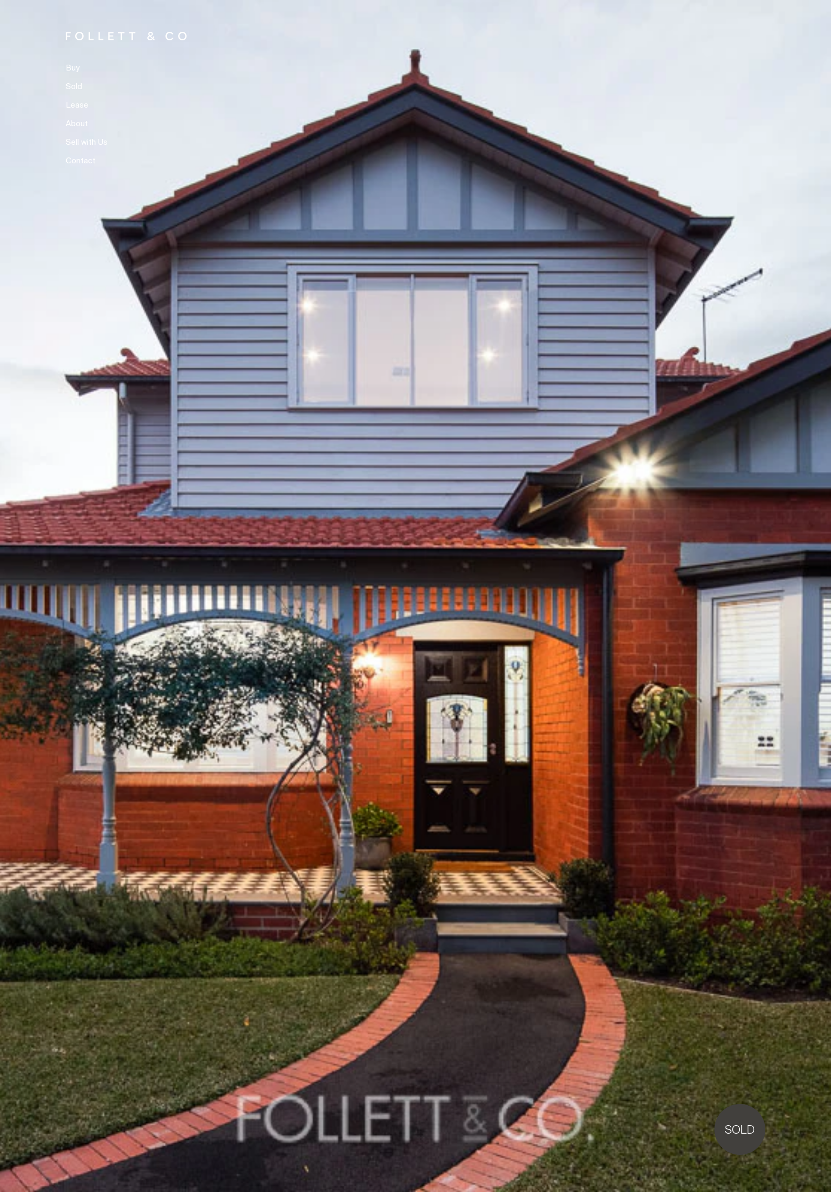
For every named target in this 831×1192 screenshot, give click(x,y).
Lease (77, 105)
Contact (80, 161)
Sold (74, 87)
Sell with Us (87, 142)
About (77, 124)
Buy (72, 68)
